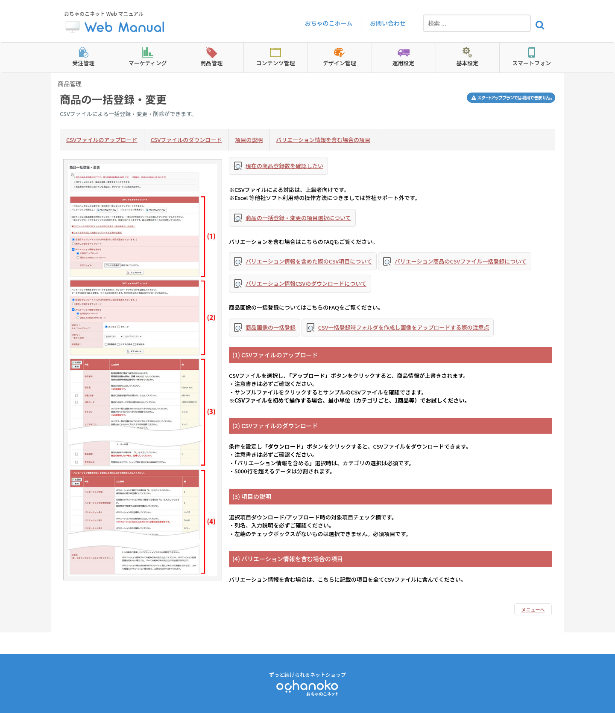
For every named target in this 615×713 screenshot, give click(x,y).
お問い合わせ (388, 23)
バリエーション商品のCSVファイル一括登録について (461, 261)
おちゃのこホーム (328, 23)
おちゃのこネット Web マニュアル (115, 23)
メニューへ (533, 609)
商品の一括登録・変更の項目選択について (298, 218)
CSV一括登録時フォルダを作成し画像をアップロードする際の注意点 (403, 327)
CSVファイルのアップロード (102, 140)
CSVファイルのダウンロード (186, 140)
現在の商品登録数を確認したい (284, 166)
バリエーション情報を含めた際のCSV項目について (309, 261)
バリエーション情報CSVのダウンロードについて (306, 283)
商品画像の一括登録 (271, 327)
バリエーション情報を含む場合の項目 (323, 140)
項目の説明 (249, 140)
